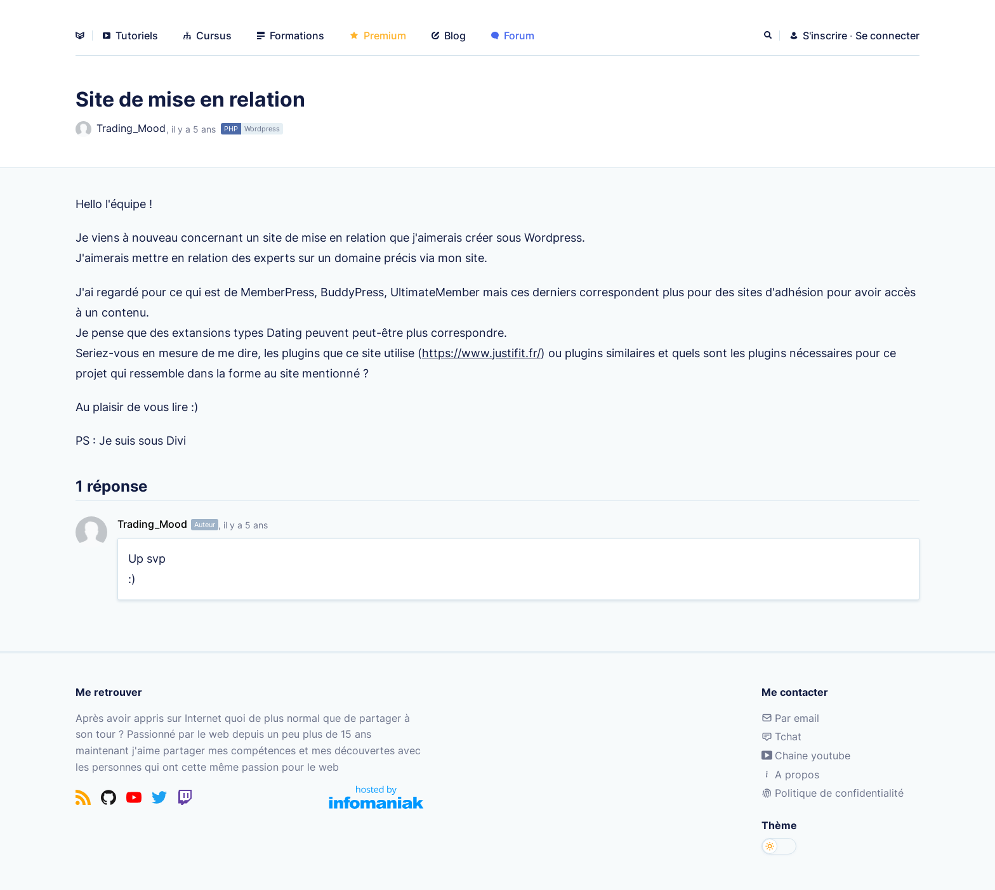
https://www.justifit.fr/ (481, 352)
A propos (790, 775)
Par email (790, 718)
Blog (449, 35)
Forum (512, 35)
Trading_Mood (121, 129)
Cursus (207, 35)
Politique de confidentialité (832, 793)
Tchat (781, 736)
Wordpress (262, 129)
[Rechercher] (769, 35)
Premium (378, 35)
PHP (231, 129)
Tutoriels (130, 35)
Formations (290, 35)
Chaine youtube (805, 755)
